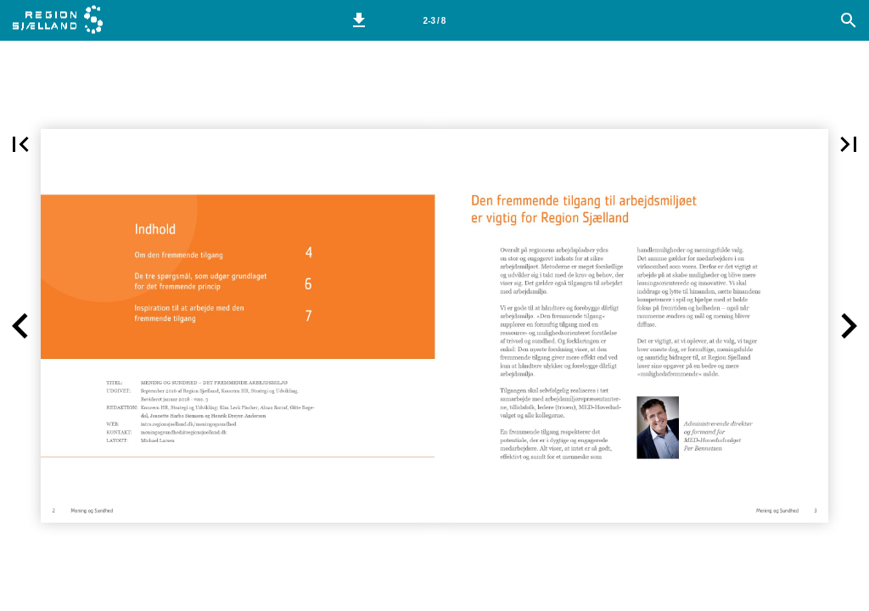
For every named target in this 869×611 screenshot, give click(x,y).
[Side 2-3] (434, 20)
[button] (359, 20)
